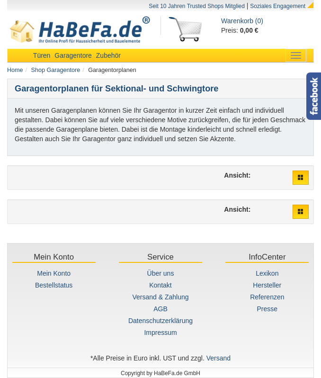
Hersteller (267, 285)
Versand (218, 358)
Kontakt (160, 285)
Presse (267, 309)
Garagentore (73, 55)
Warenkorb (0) (242, 21)
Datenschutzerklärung (160, 320)
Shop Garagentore (55, 70)
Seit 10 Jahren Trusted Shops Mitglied (197, 6)
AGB (160, 309)
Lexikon (267, 273)
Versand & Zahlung (160, 297)
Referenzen (267, 297)
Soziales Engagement (277, 6)
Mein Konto (54, 273)
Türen (42, 55)
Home (15, 70)
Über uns (160, 273)
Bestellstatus (53, 285)
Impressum (160, 332)
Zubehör (108, 55)
